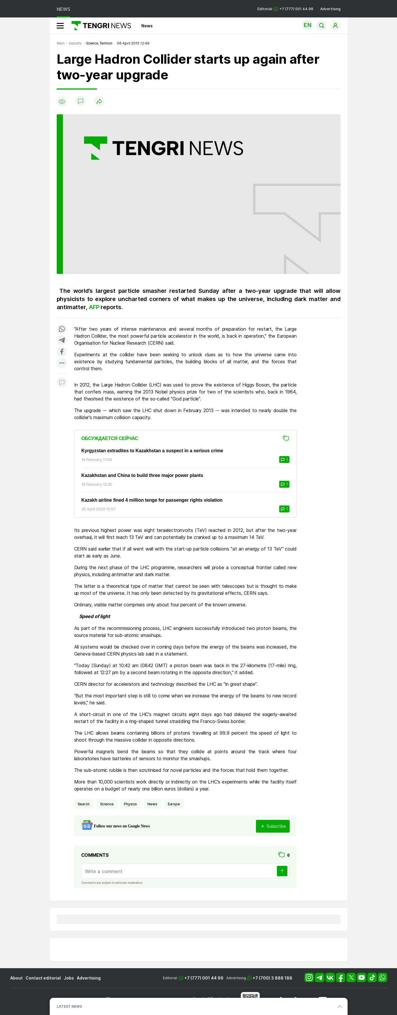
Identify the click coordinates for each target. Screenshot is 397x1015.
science (107, 804)
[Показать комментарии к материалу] (62, 382)
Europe (174, 804)
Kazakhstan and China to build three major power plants (142, 475)
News (147, 25)
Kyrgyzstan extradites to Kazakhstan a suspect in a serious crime (152, 450)
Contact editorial (43, 977)
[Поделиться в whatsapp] (62, 329)
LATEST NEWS (69, 1006)
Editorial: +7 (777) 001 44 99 (285, 9)
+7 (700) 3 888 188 (272, 977)
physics (130, 804)
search (84, 804)
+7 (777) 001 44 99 (203, 977)
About (16, 977)
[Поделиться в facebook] (62, 352)
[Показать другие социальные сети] (62, 363)
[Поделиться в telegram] (62, 340)
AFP (95, 307)
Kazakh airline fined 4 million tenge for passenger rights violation (151, 500)
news (152, 804)
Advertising (330, 9)
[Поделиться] (99, 101)
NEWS (63, 9)
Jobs (69, 977)
